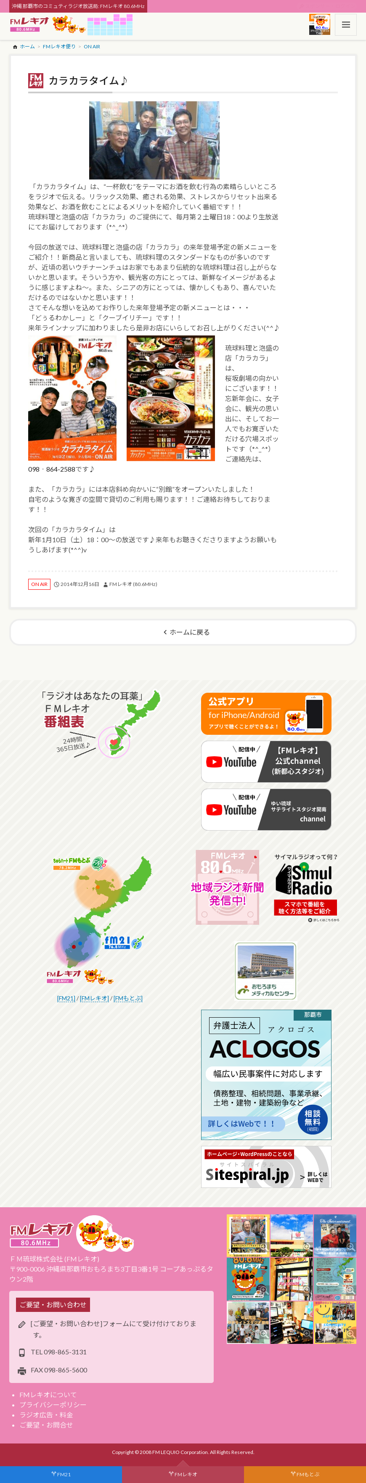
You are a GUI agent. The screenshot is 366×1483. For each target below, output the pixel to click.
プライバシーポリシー (53, 1405)
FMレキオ (186, 1474)
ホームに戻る (190, 632)
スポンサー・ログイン (330, 6)
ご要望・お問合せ (46, 1425)
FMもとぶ (308, 1474)
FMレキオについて (48, 1395)
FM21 (64, 1474)
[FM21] (66, 998)
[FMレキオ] (94, 998)
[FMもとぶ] (128, 998)
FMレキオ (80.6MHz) (133, 584)
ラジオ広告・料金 (46, 1415)
